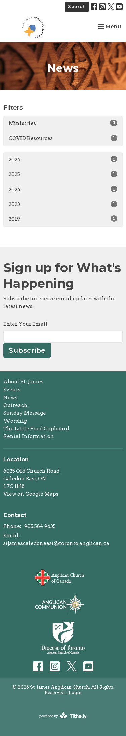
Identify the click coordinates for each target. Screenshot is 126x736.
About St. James (23, 382)
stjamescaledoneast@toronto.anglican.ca (56, 543)
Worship (15, 421)
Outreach (15, 405)
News (10, 398)
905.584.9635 (40, 526)
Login (75, 692)
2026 (63, 159)
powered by (63, 715)
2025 (63, 174)
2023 (63, 204)
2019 (63, 218)
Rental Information (28, 436)
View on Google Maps (30, 494)
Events (11, 390)
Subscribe (27, 350)
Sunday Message (24, 413)
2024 (63, 189)
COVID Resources (63, 138)
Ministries (63, 123)
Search (77, 6)
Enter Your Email (25, 324)
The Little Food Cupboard (36, 429)
